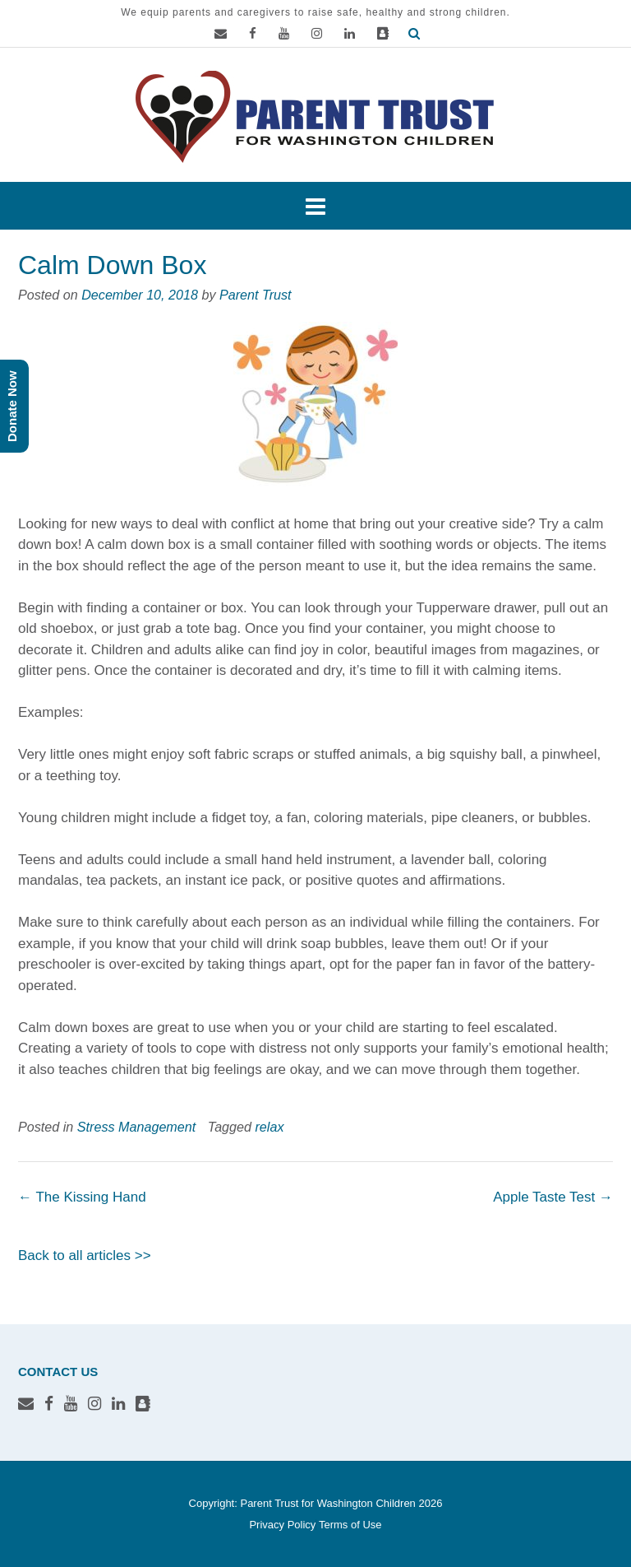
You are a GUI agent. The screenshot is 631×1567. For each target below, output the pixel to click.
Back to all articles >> (84, 1255)
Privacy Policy (282, 1524)
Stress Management (136, 1126)
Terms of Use (350, 1524)
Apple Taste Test (553, 1197)
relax (270, 1126)
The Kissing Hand (82, 1197)
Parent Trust (255, 294)
